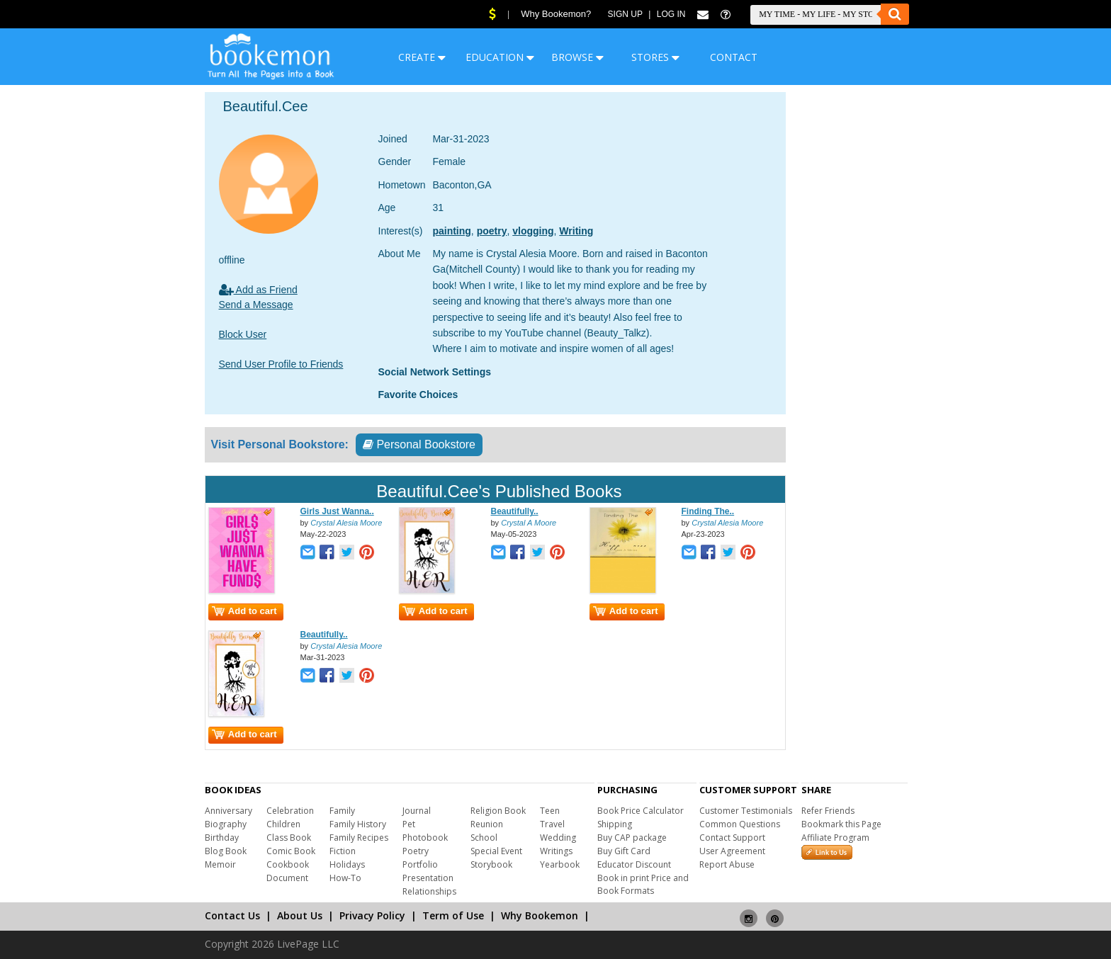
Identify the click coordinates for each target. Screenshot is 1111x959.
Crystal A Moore (528, 522)
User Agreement (732, 851)
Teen (550, 811)
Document (287, 878)
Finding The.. (708, 511)
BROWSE (577, 57)
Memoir (220, 864)
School (483, 838)
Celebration (290, 811)
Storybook (491, 864)
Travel (552, 824)
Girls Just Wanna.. (337, 511)
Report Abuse (727, 864)
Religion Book (498, 811)
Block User (243, 334)
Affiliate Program (835, 838)
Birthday (222, 838)
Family (342, 811)
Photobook (425, 838)
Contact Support (732, 838)
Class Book (288, 838)
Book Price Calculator (640, 811)
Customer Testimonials (745, 811)
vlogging (532, 231)
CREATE (422, 57)
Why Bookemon (539, 915)
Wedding (558, 838)
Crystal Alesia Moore (346, 522)
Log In (671, 14)
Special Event (496, 851)
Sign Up (625, 14)
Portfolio (420, 864)
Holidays (347, 864)
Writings (556, 851)
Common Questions (739, 824)
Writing (576, 231)
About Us (299, 915)
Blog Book (226, 851)
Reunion (486, 824)
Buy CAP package (632, 838)
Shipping (614, 824)
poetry (492, 231)
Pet (408, 824)
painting (451, 231)
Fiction (342, 851)
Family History (357, 824)
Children (283, 824)
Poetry (415, 851)
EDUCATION (500, 57)
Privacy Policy (372, 915)
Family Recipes (358, 838)
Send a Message (256, 304)
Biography (226, 824)
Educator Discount (634, 864)
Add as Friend (258, 289)
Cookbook (287, 864)
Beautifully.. (514, 511)
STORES (655, 57)
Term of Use (453, 915)
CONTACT (733, 57)
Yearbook (560, 864)
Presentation (427, 878)
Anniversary (228, 811)
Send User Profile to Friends (281, 364)
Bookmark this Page (841, 824)
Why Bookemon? (556, 13)
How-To (345, 878)
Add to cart (244, 611)
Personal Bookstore (419, 444)
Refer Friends (828, 811)
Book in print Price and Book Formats (643, 884)
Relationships (429, 891)
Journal (416, 811)
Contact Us (232, 915)
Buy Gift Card (623, 851)
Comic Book (290, 851)
